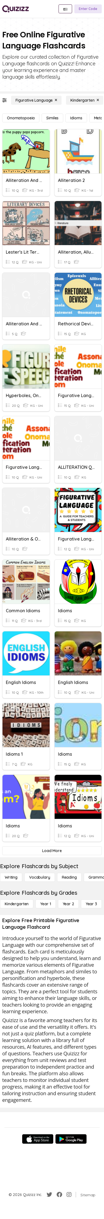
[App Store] (37, 1139)
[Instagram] (69, 1194)
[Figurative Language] (36, 100)
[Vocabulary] (39, 877)
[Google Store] (71, 1139)
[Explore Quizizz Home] (15, 8)
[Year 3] (91, 903)
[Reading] (69, 877)
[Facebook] (59, 1194)
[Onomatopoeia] (20, 118)
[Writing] (11, 877)
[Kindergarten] (84, 100)
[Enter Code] (88, 8)
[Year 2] (68, 903)
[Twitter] (49, 1194)
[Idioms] (76, 118)
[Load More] (52, 850)
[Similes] (52, 118)
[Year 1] (45, 903)
